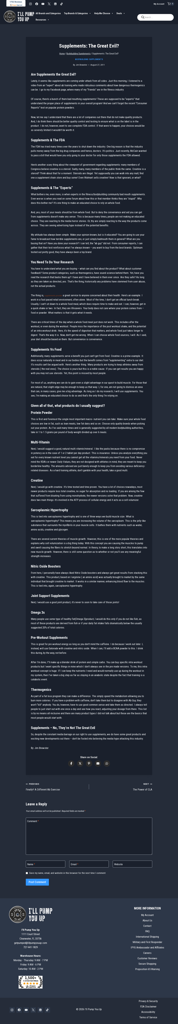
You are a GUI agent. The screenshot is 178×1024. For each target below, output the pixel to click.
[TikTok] (61, 4)
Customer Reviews (147, 958)
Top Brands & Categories (77, 13)
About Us (147, 920)
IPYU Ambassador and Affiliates (147, 947)
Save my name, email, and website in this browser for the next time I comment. (67, 873)
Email (74, 864)
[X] (49, 4)
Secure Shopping (147, 963)
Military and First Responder (147, 942)
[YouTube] (43, 4)
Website (118, 864)
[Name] (45, 864)
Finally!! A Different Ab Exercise (56, 786)
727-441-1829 (30, 947)
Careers (147, 952)
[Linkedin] (55, 4)
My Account (159, 4)
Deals (121, 13)
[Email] (89, 864)
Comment (33, 821)
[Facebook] (36, 4)
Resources (42, 20)
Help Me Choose (103, 13)
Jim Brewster (81, 64)
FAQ (147, 931)
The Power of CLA (122, 786)
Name (31, 864)
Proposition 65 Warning (147, 969)
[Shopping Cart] (170, 4)
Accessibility (148, 1011)
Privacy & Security (148, 1001)
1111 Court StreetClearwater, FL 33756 (31, 934)
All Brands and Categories (48, 13)
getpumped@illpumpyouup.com (30, 942)
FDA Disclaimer (148, 1006)
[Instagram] (30, 4)
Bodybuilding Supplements (89, 59)
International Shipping (147, 936)
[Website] (132, 864)
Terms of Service (148, 1017)
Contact (147, 925)
